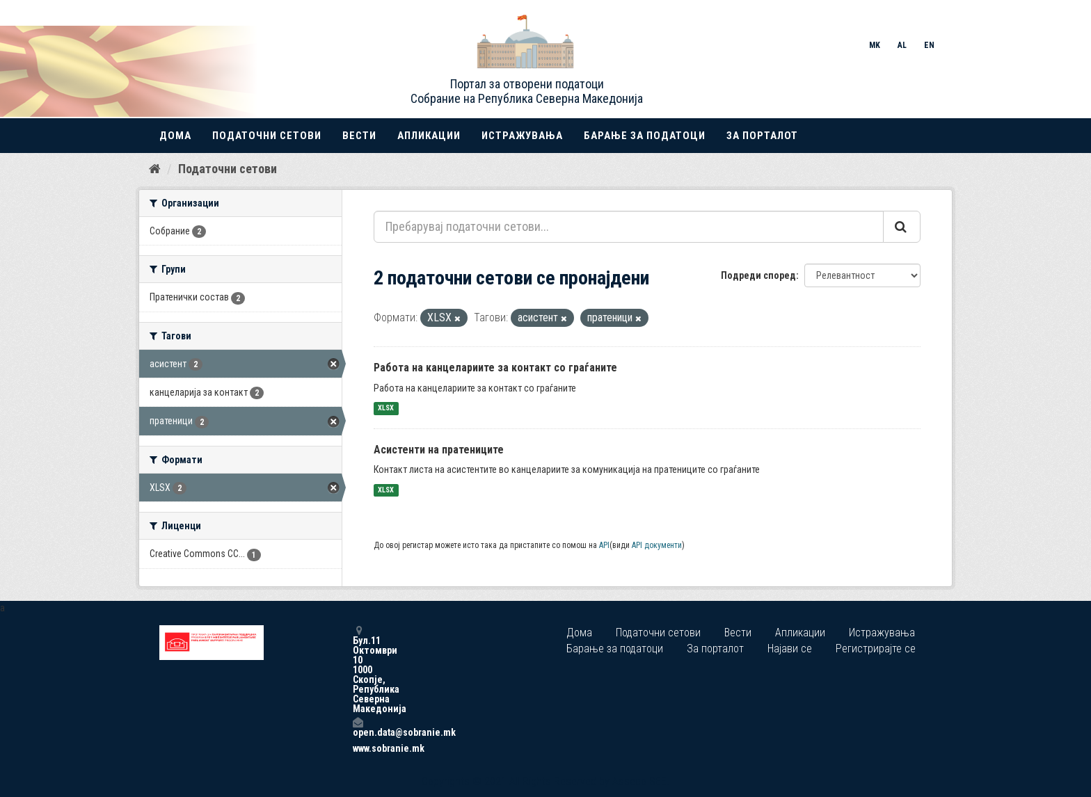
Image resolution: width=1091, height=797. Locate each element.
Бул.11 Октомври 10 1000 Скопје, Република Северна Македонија (358, 669)
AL (902, 45)
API (604, 545)
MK (874, 45)
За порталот (762, 135)
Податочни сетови (266, 135)
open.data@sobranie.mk (358, 727)
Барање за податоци (645, 135)
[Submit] (902, 227)
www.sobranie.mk (358, 748)
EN (929, 45)
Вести (359, 135)
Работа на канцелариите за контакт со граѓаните (495, 367)
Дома (175, 135)
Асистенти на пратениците (439, 449)
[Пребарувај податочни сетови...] (629, 227)
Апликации (429, 135)
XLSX (386, 408)
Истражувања (522, 135)
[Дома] (155, 169)
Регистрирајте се (876, 648)
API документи (657, 545)
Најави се (789, 648)
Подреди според (758, 275)
